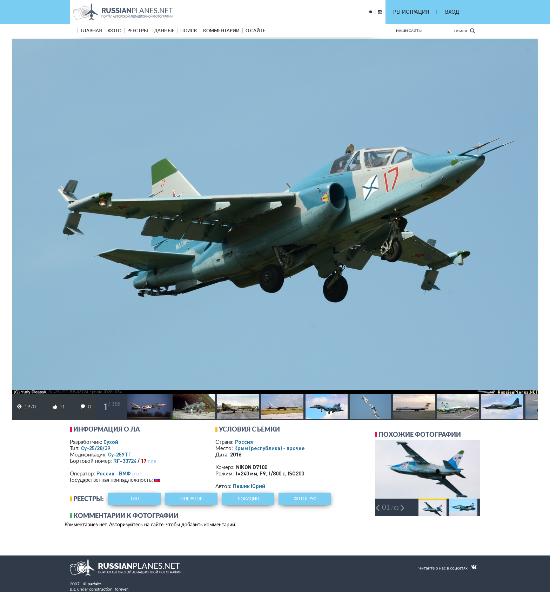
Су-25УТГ (119, 454)
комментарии (221, 30)
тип (151, 461)
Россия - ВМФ (113, 473)
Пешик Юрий (249, 486)
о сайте (255, 30)
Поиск (464, 30)
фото (114, 30)
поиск (188, 30)
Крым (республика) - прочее (269, 448)
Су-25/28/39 (95, 448)
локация (248, 498)
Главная (91, 30)
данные (164, 30)
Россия (244, 442)
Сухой (110, 442)
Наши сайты (409, 30)
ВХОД (452, 12)
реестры (137, 30)
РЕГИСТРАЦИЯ (411, 12)
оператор (191, 498)
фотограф (305, 498)
